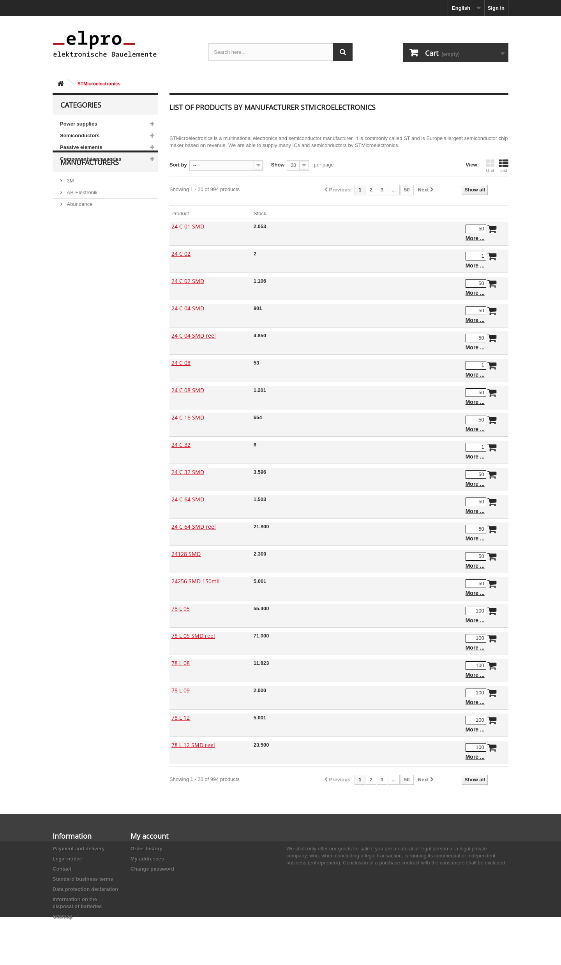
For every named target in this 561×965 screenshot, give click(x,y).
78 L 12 (180, 717)
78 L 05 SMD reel (193, 635)
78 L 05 (180, 608)
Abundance (78, 227)
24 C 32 (181, 444)
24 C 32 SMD (187, 472)
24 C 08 (181, 362)
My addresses (147, 859)
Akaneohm (78, 273)
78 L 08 (180, 663)
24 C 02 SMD (187, 281)
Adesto (74, 262)
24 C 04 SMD (187, 308)
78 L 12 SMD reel (193, 745)
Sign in (496, 8)
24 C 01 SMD (187, 226)
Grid (490, 166)
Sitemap (62, 916)
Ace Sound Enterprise (90, 238)
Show (278, 165)
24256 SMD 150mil (195, 581)
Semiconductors (80, 135)
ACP (71, 250)
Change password (152, 869)
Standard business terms (83, 879)
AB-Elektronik (81, 215)
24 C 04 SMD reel (193, 335)
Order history (146, 849)
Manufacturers (89, 188)
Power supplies (78, 124)
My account (149, 836)
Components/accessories (91, 159)
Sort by (178, 165)
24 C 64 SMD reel (193, 526)
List (503, 166)
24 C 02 (181, 253)
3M (69, 203)
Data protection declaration (85, 889)
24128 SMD (186, 554)
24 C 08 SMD (187, 390)
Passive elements (81, 147)
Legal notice (67, 859)
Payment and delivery (79, 849)
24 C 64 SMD (187, 499)
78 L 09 (180, 690)
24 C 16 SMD (187, 417)
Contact (62, 869)
